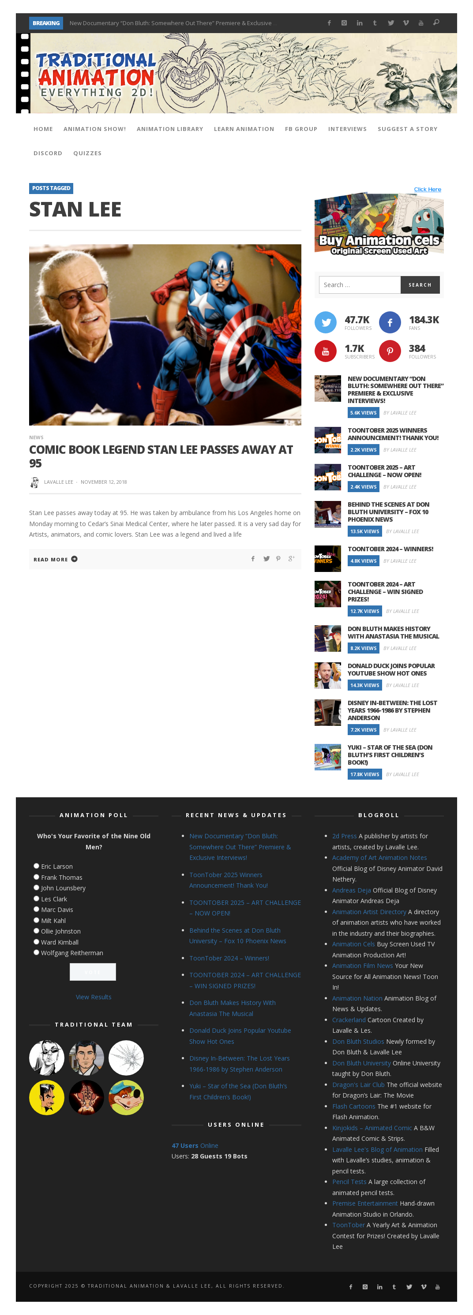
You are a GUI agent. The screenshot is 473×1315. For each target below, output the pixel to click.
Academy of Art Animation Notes (379, 857)
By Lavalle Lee (400, 412)
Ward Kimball (60, 942)
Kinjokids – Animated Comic (372, 1128)
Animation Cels (353, 944)
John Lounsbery (63, 888)
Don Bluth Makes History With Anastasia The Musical (393, 632)
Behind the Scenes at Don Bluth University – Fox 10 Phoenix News (388, 511)
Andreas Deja (351, 890)
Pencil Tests (349, 1181)
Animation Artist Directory (369, 912)
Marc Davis (57, 909)
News (36, 437)
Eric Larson (57, 866)
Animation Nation (357, 998)
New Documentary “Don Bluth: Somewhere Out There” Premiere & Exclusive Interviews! (186, 23)
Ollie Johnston (61, 931)
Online (195, 1145)
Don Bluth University (361, 1063)
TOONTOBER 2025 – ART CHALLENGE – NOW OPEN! (384, 471)
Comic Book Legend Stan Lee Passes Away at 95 (161, 456)
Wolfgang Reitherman (72, 953)
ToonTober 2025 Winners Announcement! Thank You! (393, 434)
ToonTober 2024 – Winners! (390, 549)
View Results (94, 997)
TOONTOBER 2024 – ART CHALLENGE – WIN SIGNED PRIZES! (385, 591)
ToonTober (348, 1225)
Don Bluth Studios (358, 1041)
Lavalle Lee (58, 481)
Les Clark (54, 899)
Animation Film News (362, 965)
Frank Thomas (62, 877)
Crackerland (349, 1020)
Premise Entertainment (365, 1203)
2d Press (344, 836)
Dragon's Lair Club (358, 1084)
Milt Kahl (53, 920)
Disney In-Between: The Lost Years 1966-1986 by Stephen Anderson (392, 710)
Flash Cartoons (353, 1106)
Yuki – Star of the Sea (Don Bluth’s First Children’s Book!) (390, 754)
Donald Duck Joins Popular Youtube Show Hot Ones (391, 669)
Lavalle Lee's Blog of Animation (377, 1149)
